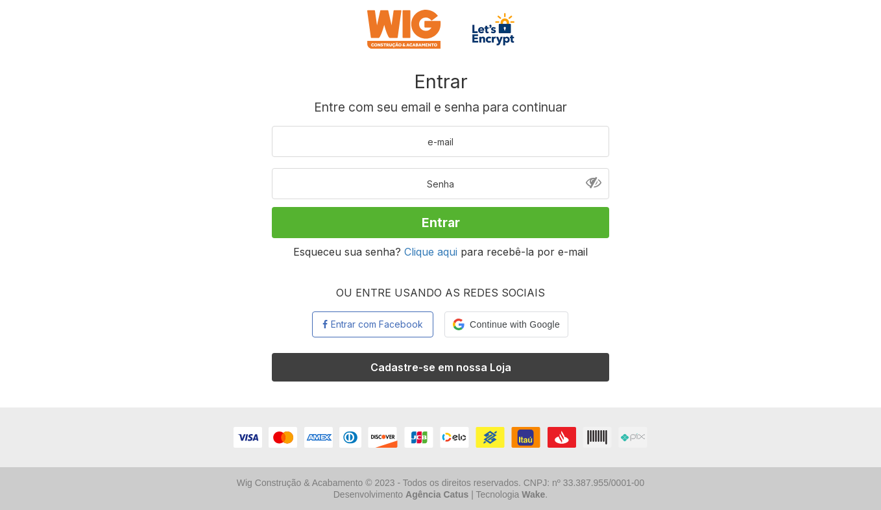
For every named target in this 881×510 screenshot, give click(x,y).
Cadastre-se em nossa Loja (440, 367)
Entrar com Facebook (372, 324)
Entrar (441, 222)
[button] (506, 324)
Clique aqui (430, 251)
